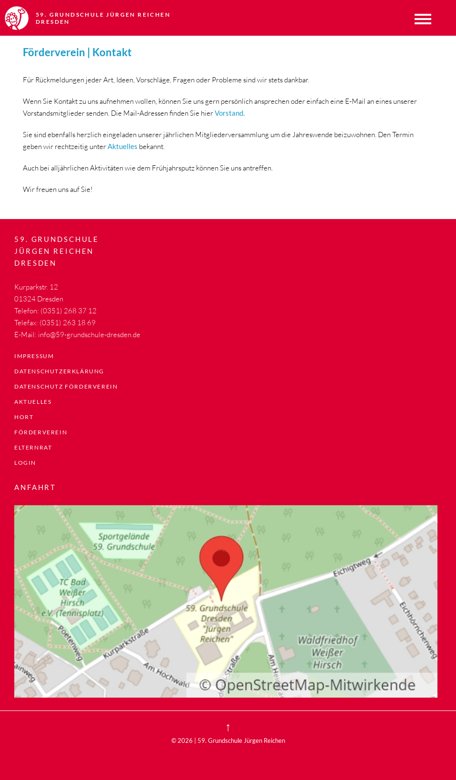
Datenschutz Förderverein (66, 386)
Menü (422, 19)
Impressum (34, 356)
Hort (23, 416)
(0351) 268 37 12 (68, 310)
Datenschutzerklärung (59, 371)
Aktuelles (32, 401)
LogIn (25, 462)
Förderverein (40, 432)
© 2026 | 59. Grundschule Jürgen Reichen (228, 740)
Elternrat (33, 447)
